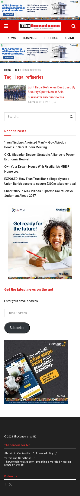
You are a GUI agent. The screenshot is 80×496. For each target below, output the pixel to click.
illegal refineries (31, 69)
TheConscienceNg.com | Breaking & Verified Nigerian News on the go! (37, 463)
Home (7, 69)
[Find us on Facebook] (5, 484)
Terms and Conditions (17, 458)
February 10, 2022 (39, 102)
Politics (51, 38)
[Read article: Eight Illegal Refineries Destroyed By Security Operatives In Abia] (15, 93)
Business (30, 38)
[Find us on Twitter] (10, 484)
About (8, 453)
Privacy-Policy (44, 453)
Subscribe (17, 328)
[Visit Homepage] (40, 26)
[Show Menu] (6, 26)
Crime (70, 38)
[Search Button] (73, 26)
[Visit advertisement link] (40, 10)
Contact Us (24, 453)
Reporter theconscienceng (47, 97)
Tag (17, 69)
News (11, 38)
